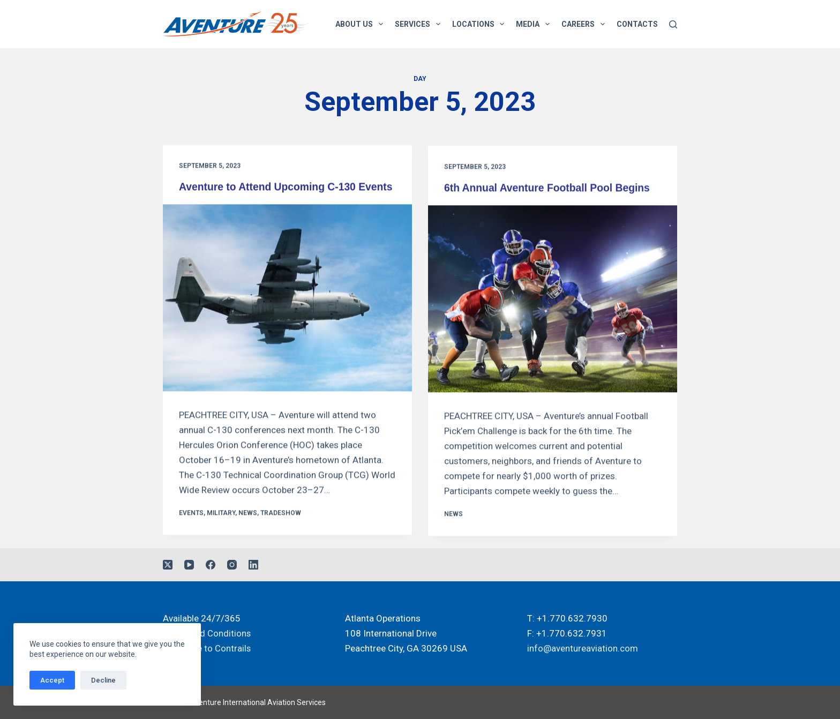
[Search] (673, 24)
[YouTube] (189, 565)
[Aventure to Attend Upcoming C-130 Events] (287, 312)
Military (221, 527)
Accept (52, 680)
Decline (103, 680)
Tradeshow (280, 527)
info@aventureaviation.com (582, 648)
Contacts (637, 24)
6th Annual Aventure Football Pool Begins (550, 190)
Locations (480, 24)
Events (191, 527)
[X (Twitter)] (167, 565)
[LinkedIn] (253, 565)
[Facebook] (210, 565)
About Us (361, 24)
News (247, 527)
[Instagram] (232, 565)
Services (420, 24)
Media (535, 24)
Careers (585, 24)
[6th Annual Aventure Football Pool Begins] (552, 301)
